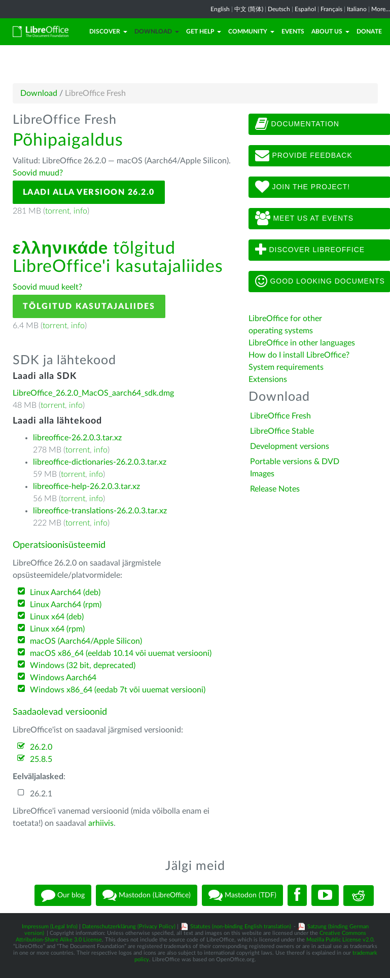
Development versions (289, 446)
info (80, 211)
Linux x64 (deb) (57, 617)
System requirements (287, 367)
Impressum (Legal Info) (50, 926)
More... (380, 9)
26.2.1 (41, 794)
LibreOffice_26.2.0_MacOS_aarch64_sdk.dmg (93, 393)
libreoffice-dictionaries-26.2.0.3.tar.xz (99, 462)
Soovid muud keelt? (47, 287)
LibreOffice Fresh (280, 416)
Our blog (63, 895)
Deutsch (279, 9)
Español (305, 9)
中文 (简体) (248, 9)
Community (251, 31)
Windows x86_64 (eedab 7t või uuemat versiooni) (117, 690)
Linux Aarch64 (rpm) (65, 605)
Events (292, 31)
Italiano (357, 9)
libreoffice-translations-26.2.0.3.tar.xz (100, 511)
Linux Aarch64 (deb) (65, 592)
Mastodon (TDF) (242, 895)
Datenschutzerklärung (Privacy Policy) (128, 926)
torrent (57, 211)
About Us (330, 31)
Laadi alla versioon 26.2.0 (89, 192)
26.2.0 (41, 747)
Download (156, 31)
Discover (108, 31)
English (220, 9)
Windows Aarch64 (63, 678)
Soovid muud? (38, 173)
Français (331, 9)
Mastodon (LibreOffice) (146, 895)
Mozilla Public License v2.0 (339, 939)
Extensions (268, 379)
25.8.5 (41, 759)
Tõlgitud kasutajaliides (89, 306)
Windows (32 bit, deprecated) (82, 665)
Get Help (203, 31)
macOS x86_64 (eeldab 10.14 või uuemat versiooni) (120, 653)
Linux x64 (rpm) (57, 629)
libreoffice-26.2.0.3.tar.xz (77, 438)
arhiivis (101, 823)
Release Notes (275, 489)
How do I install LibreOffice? (299, 355)
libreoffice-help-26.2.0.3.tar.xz (86, 486)
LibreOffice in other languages (302, 343)
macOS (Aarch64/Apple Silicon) (86, 641)
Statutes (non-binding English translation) (240, 926)
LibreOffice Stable (282, 431)
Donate (369, 31)
